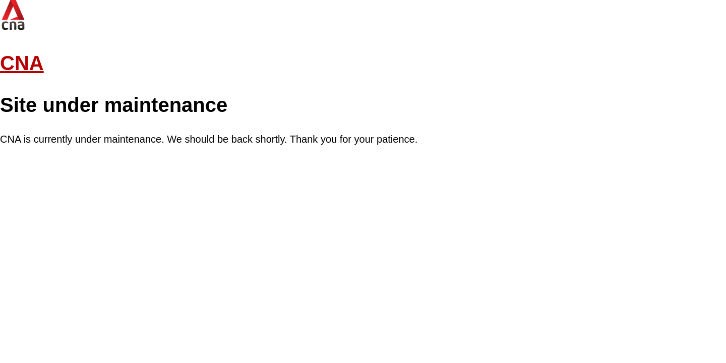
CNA (22, 63)
